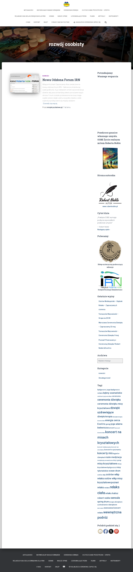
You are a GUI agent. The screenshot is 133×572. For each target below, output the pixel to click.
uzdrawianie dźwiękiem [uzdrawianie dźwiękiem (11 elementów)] (107, 505)
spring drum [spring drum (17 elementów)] (103, 501)
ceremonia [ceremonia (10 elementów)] (116, 396)
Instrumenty (113, 16)
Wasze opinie (62, 16)
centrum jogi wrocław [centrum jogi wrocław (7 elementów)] (104, 396)
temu (67, 107)
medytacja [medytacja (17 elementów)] (116, 457)
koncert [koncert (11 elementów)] (111, 428)
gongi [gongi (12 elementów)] (108, 424)
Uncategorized (104, 378)
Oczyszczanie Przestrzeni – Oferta (95, 10)
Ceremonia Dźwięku (71, 10)
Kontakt (37, 22)
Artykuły (101, 16)
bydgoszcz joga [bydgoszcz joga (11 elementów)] (103, 390)
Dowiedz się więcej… (50, 103)
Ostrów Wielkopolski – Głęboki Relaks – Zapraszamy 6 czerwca (110, 305)
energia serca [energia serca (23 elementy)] (112, 420)
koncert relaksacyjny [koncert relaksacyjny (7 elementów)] (104, 447)
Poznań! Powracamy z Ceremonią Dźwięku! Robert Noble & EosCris (109, 344)
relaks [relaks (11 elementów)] (106, 488)
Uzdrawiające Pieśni (78, 16)
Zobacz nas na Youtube (60, 22)
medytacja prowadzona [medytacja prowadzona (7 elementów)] (105, 460)
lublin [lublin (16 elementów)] (108, 457)
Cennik (51, 16)
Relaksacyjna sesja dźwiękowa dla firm (30, 16)
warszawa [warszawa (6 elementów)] (100, 508)
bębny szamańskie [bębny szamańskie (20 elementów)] (112, 392)
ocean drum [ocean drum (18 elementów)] (114, 470)
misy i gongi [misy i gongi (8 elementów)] (117, 460)
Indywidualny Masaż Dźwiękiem (48, 10)
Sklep (46, 22)
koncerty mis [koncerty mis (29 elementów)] (105, 453)
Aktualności (28, 10)
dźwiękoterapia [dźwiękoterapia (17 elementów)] (104, 416)
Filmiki (92, 16)
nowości (45, 76)
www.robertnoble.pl (110, 206)
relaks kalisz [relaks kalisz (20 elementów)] (111, 493)
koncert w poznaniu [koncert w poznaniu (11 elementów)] (112, 450)
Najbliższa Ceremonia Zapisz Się (86, 22)
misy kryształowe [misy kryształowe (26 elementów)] (107, 463)
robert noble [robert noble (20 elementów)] (103, 498)
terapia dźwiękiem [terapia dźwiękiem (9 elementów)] (115, 502)
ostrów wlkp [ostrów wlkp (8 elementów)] (101, 475)
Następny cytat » (103, 230)
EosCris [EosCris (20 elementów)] (101, 424)
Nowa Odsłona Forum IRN (61, 80)
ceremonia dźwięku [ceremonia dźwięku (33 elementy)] (109, 399)
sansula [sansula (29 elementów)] (115, 497)
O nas (28, 22)
